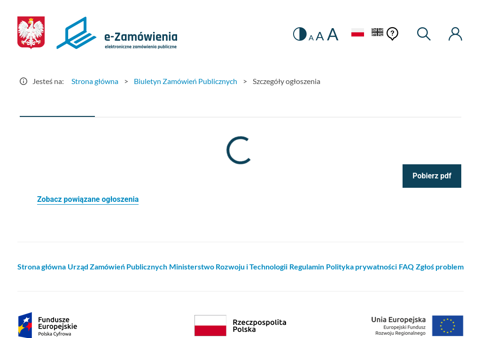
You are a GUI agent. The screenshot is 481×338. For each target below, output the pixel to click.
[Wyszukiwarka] (424, 34)
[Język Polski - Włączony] (357, 33)
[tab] (57, 105)
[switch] (300, 34)
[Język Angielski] (378, 33)
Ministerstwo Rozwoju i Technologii (228, 266)
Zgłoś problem (440, 266)
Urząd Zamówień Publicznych (117, 266)
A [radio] (311, 37)
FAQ (406, 266)
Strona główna (41, 266)
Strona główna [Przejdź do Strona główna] (94, 81)
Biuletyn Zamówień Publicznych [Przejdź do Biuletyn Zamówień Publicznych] (185, 81)
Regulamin (306, 266)
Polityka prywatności (361, 266)
